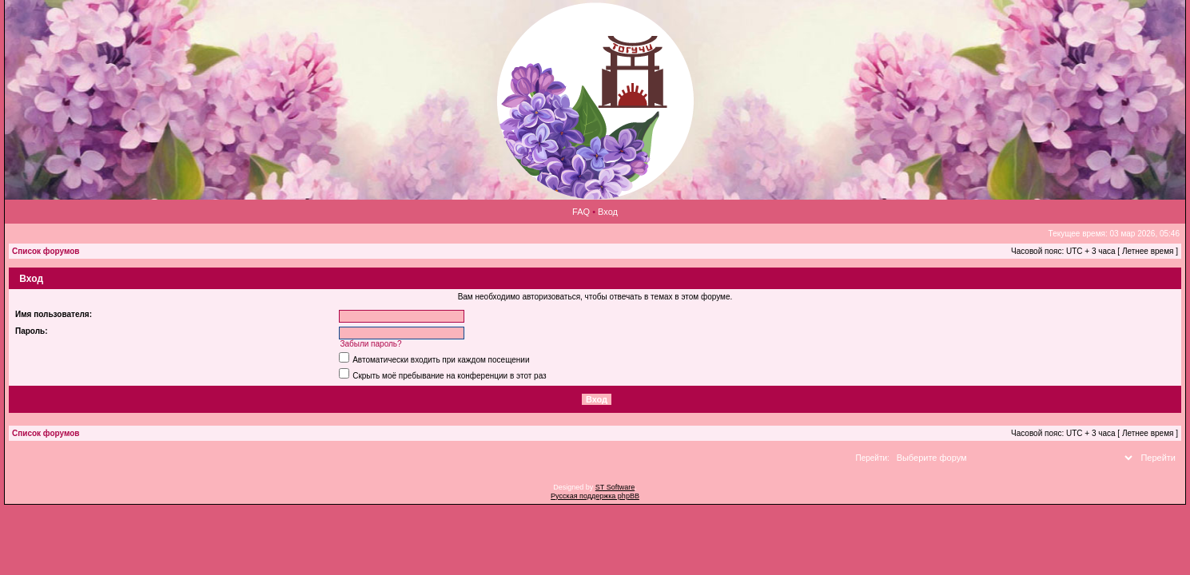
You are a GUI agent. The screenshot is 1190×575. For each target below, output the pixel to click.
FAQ (581, 211)
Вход (608, 211)
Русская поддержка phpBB (595, 496)
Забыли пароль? (370, 343)
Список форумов (46, 251)
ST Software (615, 487)
